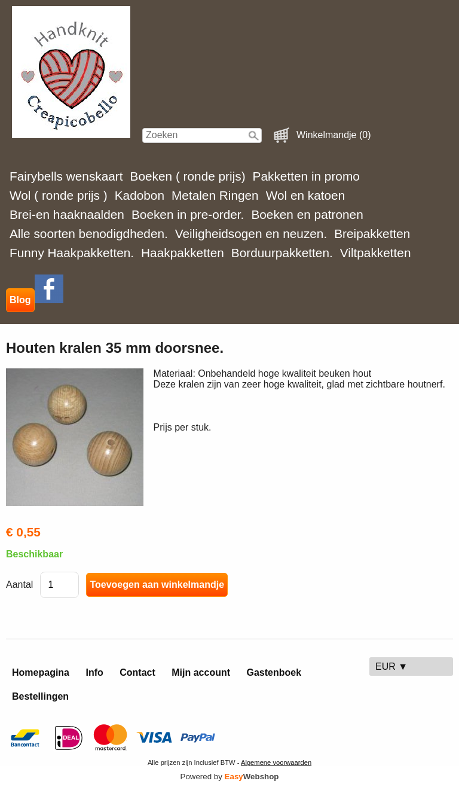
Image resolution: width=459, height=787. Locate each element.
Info (94, 672)
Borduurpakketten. (282, 253)
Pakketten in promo (306, 176)
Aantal (19, 584)
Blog (20, 300)
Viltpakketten (375, 253)
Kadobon (139, 195)
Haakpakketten (182, 253)
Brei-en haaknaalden (67, 214)
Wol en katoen (305, 195)
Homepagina (40, 672)
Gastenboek (274, 672)
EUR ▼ (391, 666)
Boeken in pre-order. (187, 214)
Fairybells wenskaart (66, 176)
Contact (137, 672)
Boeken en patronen (307, 214)
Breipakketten (372, 233)
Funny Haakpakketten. (72, 253)
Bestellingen (40, 696)
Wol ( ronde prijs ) (59, 195)
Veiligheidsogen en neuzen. (251, 233)
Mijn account (201, 672)
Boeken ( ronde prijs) (188, 176)
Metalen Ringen (215, 195)
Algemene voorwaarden (276, 762)
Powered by (229, 776)
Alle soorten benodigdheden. (89, 233)
